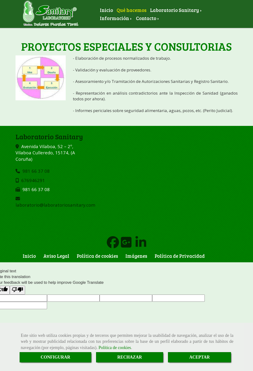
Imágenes (136, 256)
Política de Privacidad (180, 256)
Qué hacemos (131, 10)
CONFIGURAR (55, 357)
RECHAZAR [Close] (129, 357)
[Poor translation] (17, 290)
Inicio (106, 10)
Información (116, 18)
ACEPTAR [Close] (199, 357)
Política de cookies (114, 347)
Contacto (148, 18)
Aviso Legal (56, 256)
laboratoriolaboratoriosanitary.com (55, 205)
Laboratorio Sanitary (176, 10)
